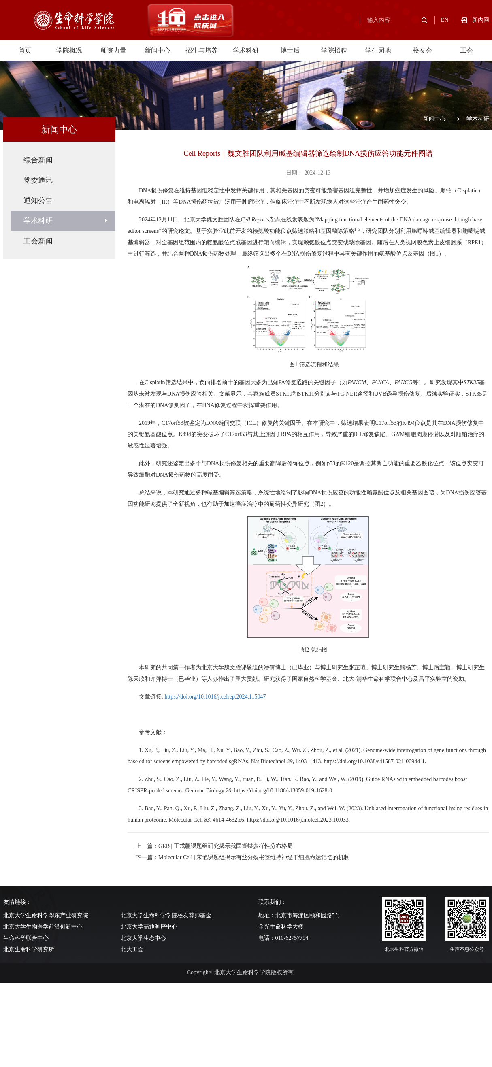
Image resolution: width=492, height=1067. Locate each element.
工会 (466, 50)
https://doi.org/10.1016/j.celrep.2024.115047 (215, 697)
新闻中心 (157, 50)
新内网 (480, 20)
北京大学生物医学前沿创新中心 (43, 927)
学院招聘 (334, 50)
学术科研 (246, 50)
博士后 (290, 50)
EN (445, 20)
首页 (25, 50)
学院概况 (69, 50)
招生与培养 (201, 50)
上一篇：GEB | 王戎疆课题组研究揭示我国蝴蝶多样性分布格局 (214, 846)
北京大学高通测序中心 (149, 927)
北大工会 (132, 949)
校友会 (422, 50)
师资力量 (113, 50)
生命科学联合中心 (26, 938)
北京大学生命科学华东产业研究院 (45, 915)
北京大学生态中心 (143, 938)
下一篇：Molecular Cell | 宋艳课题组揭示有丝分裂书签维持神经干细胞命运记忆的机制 (242, 857)
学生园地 (378, 50)
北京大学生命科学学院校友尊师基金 (166, 915)
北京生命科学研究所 (28, 949)
